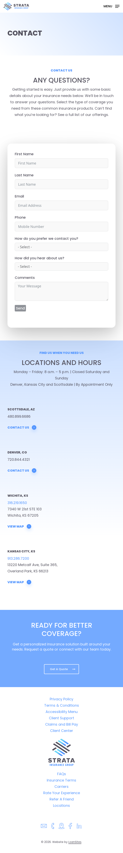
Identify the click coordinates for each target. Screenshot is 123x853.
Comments (25, 277)
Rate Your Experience (61, 792)
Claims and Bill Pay (61, 724)
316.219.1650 (17, 502)
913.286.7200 (18, 558)
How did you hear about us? (39, 258)
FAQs (61, 773)
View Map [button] (19, 526)
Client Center (61, 730)
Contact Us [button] (22, 427)
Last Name (24, 175)
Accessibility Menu (62, 711)
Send (20, 308)
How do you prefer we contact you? (46, 238)
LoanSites (74, 842)
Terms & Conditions (61, 705)
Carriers (61, 786)
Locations (61, 805)
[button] (111, 6)
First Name (24, 153)
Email (19, 196)
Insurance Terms (61, 780)
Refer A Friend (62, 799)
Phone (20, 217)
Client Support (61, 718)
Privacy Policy (61, 699)
